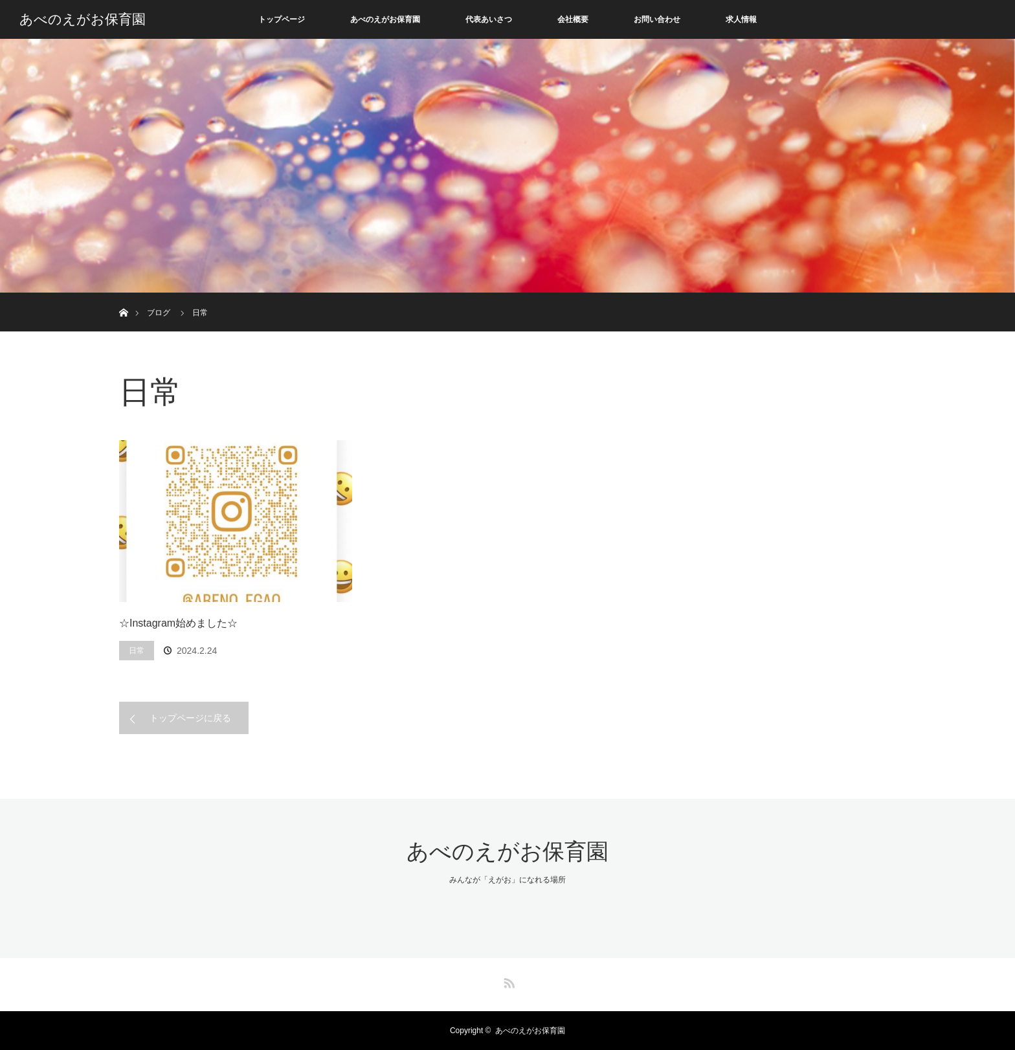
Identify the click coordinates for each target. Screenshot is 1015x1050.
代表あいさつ (488, 19)
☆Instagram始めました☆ (178, 623)
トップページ (281, 19)
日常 (136, 650)
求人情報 (741, 19)
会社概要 (572, 19)
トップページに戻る (190, 718)
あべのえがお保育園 (82, 19)
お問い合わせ (657, 19)
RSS (507, 980)
